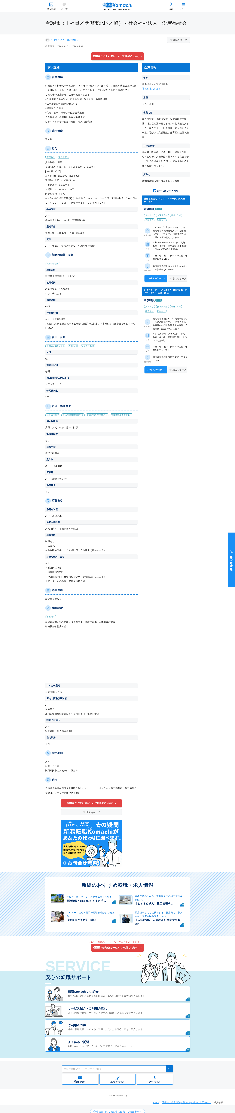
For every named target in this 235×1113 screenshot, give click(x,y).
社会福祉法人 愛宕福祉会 (65, 40)
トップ (156, 1102)
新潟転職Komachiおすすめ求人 (86, 900)
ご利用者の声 (77, 1025)
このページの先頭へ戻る (117, 1096)
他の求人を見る (153, 88)
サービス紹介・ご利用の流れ (87, 1008)
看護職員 (149, 209)
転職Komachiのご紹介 (83, 991)
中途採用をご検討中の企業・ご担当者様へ (231, 561)
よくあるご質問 (78, 1042)
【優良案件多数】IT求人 (82, 920)
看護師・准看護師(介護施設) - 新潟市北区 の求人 (186, 1102)
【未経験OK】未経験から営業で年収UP (157, 922)
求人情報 (51, 9)
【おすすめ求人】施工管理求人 (154, 903)
